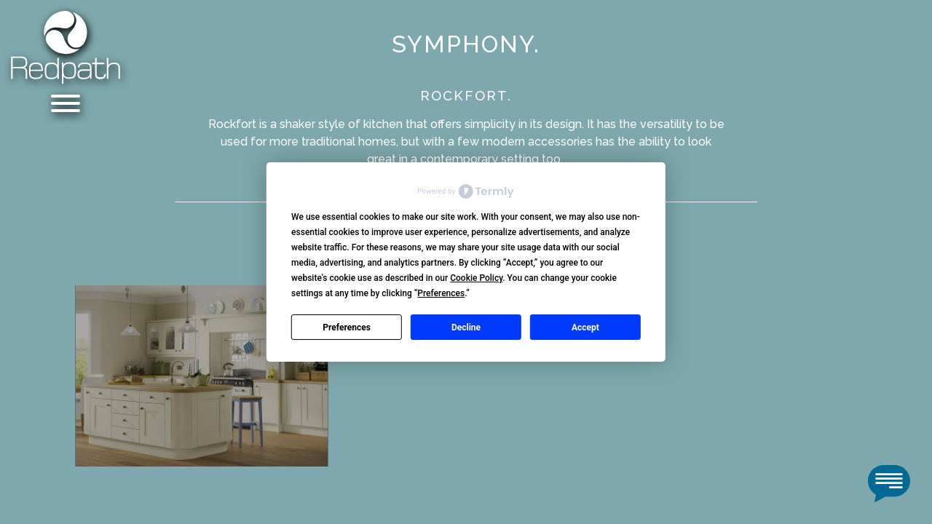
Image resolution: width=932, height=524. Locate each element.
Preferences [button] (441, 293)
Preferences (347, 327)
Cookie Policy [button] (476, 278)
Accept (585, 327)
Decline (466, 327)
